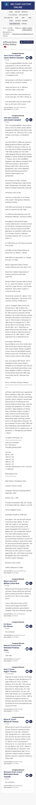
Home (4, 28)
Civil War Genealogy (11, 29)
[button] (14, 55)
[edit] (30, 57)
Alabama (18, 28)
